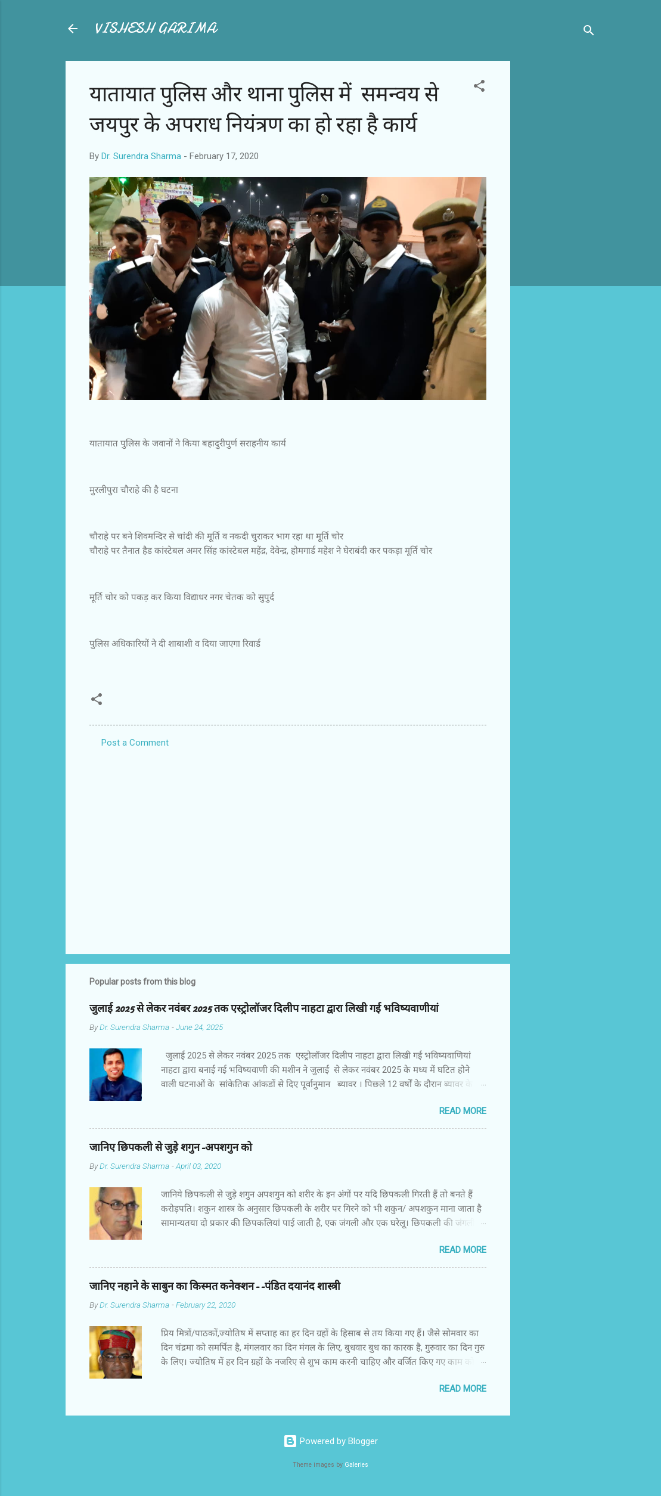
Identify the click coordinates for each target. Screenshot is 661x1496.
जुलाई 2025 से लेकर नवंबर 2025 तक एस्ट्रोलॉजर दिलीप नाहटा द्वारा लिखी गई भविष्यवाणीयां (264, 1008)
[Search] (589, 32)
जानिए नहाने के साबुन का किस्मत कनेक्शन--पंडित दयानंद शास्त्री (214, 1286)
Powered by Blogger (330, 1441)
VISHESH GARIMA (155, 28)
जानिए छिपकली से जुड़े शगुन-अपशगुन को (170, 1147)
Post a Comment (135, 742)
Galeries (356, 1465)
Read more (462, 1111)
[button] (479, 88)
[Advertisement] (558, 239)
